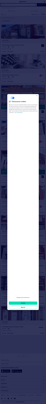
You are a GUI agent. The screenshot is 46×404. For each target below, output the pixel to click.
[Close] (37, 95)
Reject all (23, 307)
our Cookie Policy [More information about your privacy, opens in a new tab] (19, 112)
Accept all (23, 303)
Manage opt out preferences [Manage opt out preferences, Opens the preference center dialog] (23, 297)
